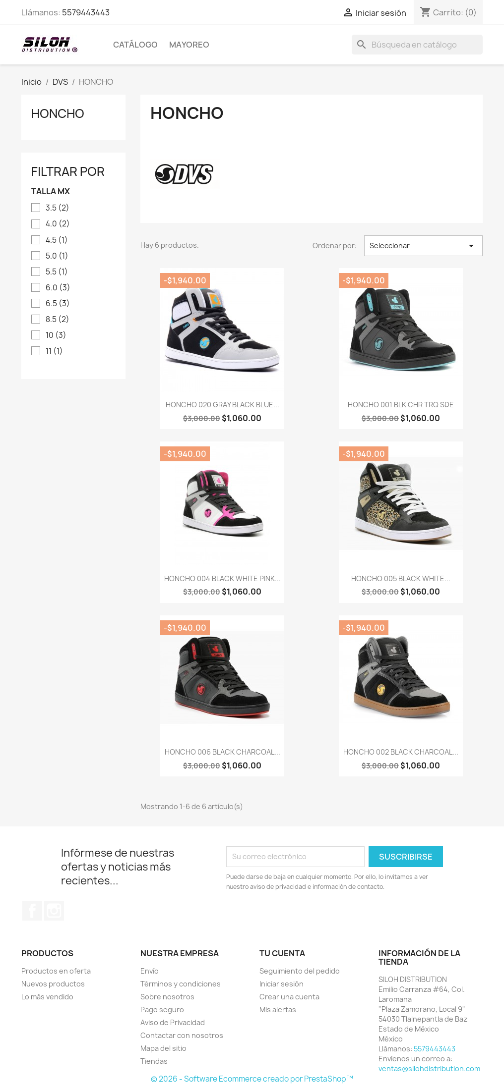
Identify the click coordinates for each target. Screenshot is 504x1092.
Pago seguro (162, 1009)
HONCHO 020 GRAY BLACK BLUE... (222, 404)
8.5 (57, 320)
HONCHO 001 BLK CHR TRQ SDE (401, 404)
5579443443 (86, 12)
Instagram (54, 911)
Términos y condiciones (180, 983)
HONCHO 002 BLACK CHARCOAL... (400, 752)
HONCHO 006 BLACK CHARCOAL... (222, 752)
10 (56, 335)
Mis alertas (277, 1009)
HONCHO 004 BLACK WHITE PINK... (222, 578)
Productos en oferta (56, 971)
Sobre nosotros (167, 996)
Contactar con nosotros (181, 1035)
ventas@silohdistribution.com (429, 1068)
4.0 (58, 224)
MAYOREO (189, 44)
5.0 (57, 256)
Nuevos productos (53, 983)
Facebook (32, 911)
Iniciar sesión (281, 983)
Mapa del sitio (163, 1048)
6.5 (58, 304)
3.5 (57, 208)
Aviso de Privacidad (172, 1022)
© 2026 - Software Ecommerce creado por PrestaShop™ (252, 1079)
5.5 (57, 272)
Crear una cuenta (289, 996)
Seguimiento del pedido (299, 971)
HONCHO (57, 113)
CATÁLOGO (135, 44)
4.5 (57, 240)
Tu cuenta (282, 953)
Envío (149, 971)
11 (54, 351)
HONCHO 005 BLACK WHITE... (400, 578)
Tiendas (154, 1061)
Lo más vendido (47, 996)
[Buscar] (417, 45)
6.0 (58, 288)
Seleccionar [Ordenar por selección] (423, 246)
